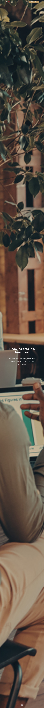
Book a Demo (34, 1)
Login (26, 1)
